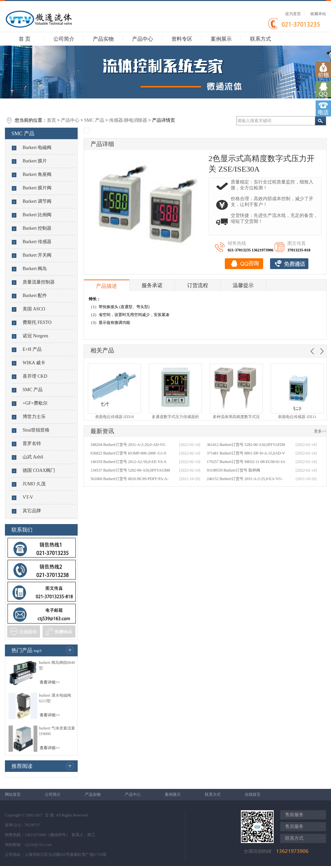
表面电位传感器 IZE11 (297, 416)
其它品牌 (32, 510)
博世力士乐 (34, 416)
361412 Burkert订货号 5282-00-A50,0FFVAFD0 (246, 444)
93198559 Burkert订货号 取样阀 (233, 470)
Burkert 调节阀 (37, 201)
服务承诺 (152, 285)
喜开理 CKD (35, 376)
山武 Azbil (33, 456)
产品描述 (106, 286)
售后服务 (294, 826)
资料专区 (181, 39)
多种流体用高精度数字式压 (236, 416)
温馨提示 (243, 285)
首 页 (24, 39)
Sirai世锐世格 (36, 430)
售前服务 (294, 814)
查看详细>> (50, 682)
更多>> (320, 431)
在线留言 (253, 794)
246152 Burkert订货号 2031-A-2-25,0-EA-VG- (245, 478)
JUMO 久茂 (34, 483)
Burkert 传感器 (37, 241)
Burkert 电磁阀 (37, 147)
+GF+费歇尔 (35, 403)
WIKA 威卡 (34, 362)
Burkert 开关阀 (37, 255)
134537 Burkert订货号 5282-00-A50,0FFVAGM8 (130, 470)
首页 (51, 120)
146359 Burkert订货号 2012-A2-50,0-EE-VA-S (128, 461)
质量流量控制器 (39, 282)
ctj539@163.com (38, 844)
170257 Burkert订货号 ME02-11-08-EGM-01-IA (246, 461)
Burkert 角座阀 (37, 174)
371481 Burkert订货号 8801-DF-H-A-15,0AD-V (246, 453)
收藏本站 (318, 13)
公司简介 (63, 39)
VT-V (28, 497)
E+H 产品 (32, 349)
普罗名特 (32, 443)
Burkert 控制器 (37, 228)
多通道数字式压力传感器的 (175, 416)
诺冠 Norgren (35, 335)
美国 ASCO (34, 308)
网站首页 (13, 794)
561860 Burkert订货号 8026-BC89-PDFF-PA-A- (129, 478)
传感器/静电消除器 (128, 120)
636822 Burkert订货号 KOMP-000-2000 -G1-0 (128, 453)
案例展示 (221, 39)
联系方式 (260, 39)
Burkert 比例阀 (37, 214)
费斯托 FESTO (37, 322)
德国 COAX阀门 (39, 470)
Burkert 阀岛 (35, 268)
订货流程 (197, 285)
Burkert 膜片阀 (37, 187)
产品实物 (103, 39)
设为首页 (293, 13)
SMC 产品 (94, 120)
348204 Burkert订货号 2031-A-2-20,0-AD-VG (128, 444)
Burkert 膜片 (35, 160)
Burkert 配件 (35, 295)
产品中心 (142, 39)
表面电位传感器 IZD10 (114, 416)
